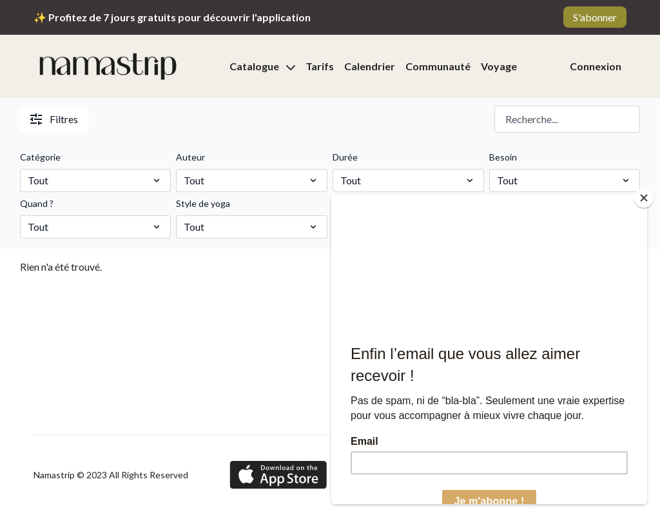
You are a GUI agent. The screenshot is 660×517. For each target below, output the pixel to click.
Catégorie (40, 156)
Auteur (190, 156)
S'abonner (595, 17)
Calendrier (369, 66)
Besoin (503, 156)
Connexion (595, 66)
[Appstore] (278, 474)
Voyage (499, 66)
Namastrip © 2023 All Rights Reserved (111, 475)
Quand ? (36, 203)
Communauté (438, 66)
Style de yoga (203, 203)
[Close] (644, 198)
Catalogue (262, 66)
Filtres (54, 119)
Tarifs (320, 66)
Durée (345, 156)
